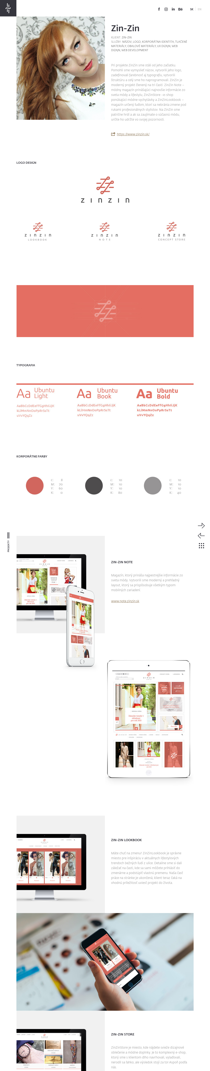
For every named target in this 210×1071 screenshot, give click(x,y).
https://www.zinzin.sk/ (133, 134)
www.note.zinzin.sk (125, 601)
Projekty (8, 545)
